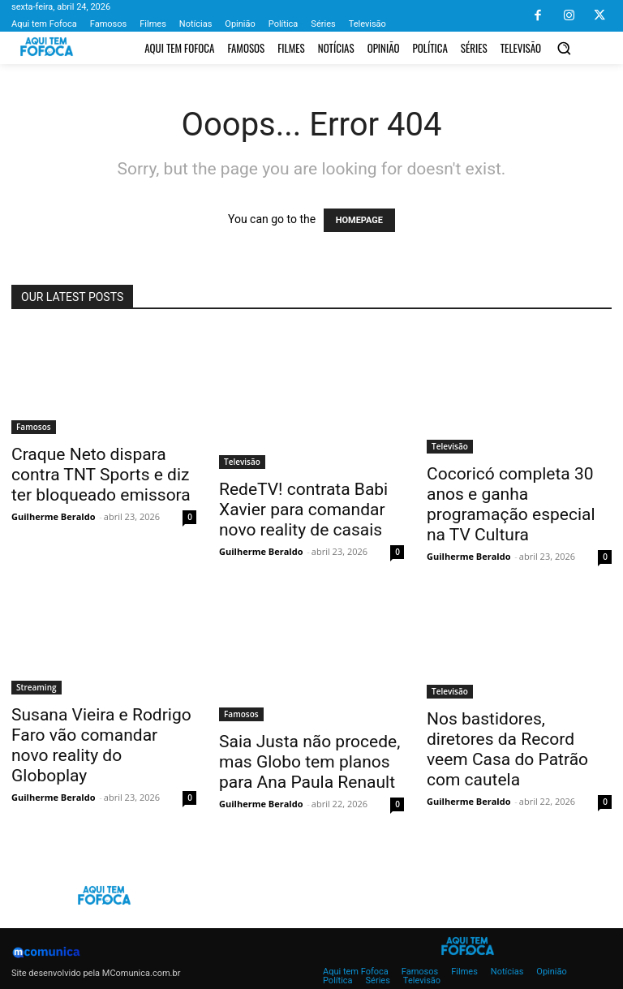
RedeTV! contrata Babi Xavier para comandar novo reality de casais (303, 509)
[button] (564, 48)
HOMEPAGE (359, 220)
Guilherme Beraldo (53, 516)
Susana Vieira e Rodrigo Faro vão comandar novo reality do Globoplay (101, 745)
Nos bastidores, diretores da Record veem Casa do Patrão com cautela (507, 749)
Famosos (33, 426)
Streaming (36, 687)
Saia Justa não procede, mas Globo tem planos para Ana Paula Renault (309, 762)
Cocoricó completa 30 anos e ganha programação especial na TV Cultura (511, 504)
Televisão (242, 461)
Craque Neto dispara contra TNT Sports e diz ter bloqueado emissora (101, 475)
